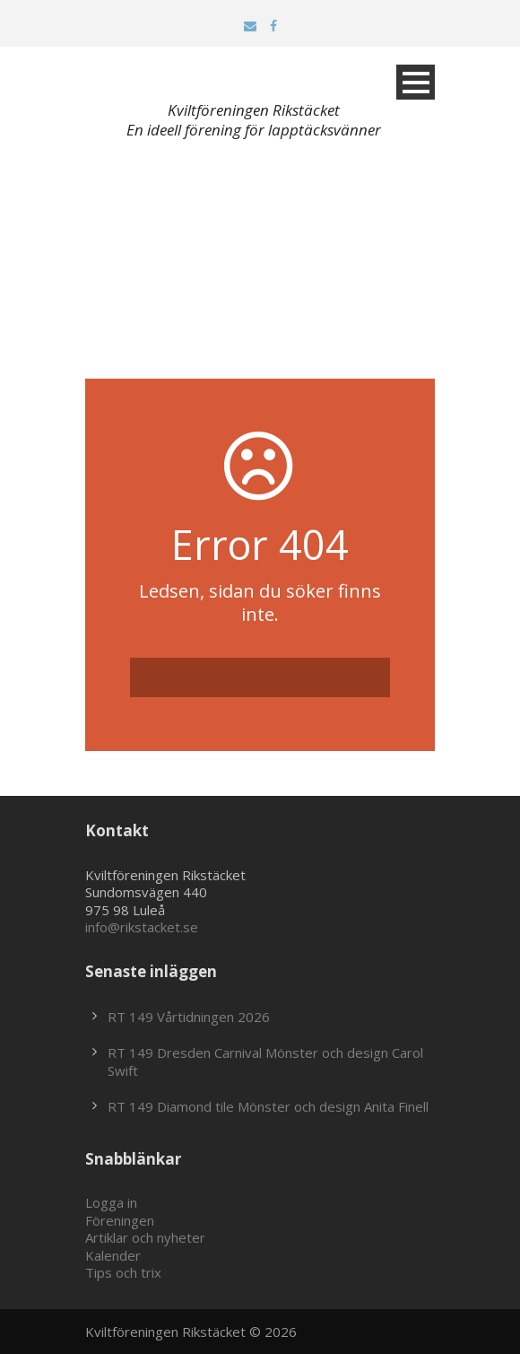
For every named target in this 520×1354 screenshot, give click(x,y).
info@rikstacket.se (141, 927)
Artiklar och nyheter (145, 1237)
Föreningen (119, 1220)
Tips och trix (123, 1272)
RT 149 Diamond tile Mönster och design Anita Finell (268, 1106)
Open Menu (415, 82)
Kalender (113, 1255)
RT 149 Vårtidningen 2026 (189, 1017)
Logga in (111, 1202)
